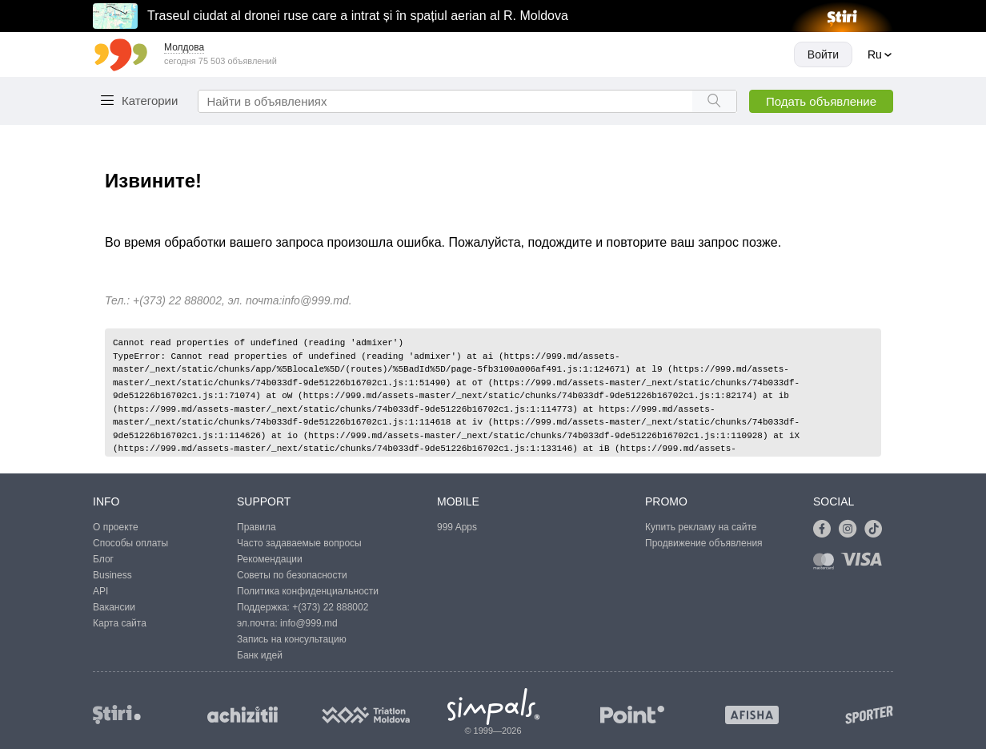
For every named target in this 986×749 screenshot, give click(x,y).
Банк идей (260, 655)
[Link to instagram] (851, 529)
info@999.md (315, 300)
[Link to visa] (865, 564)
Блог (103, 559)
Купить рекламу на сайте (700, 527)
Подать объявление (821, 101)
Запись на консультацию (292, 639)
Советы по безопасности (292, 575)
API (100, 591)
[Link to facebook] (826, 529)
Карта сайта (119, 623)
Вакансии (114, 607)
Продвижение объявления (704, 543)
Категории (150, 100)
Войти (823, 54)
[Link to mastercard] (826, 564)
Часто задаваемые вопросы (299, 543)
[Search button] (714, 101)
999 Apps (457, 527)
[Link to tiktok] (877, 529)
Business (112, 575)
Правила (256, 527)
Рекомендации (270, 559)
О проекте (115, 527)
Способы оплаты (130, 543)
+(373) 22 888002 (330, 607)
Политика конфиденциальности (308, 591)
